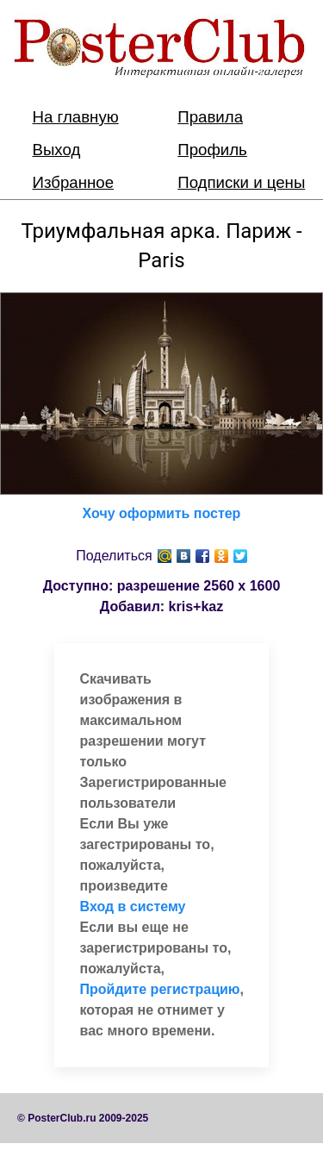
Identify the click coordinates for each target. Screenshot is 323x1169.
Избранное (74, 182)
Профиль (212, 150)
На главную (76, 117)
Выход (57, 150)
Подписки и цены (241, 182)
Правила (210, 117)
